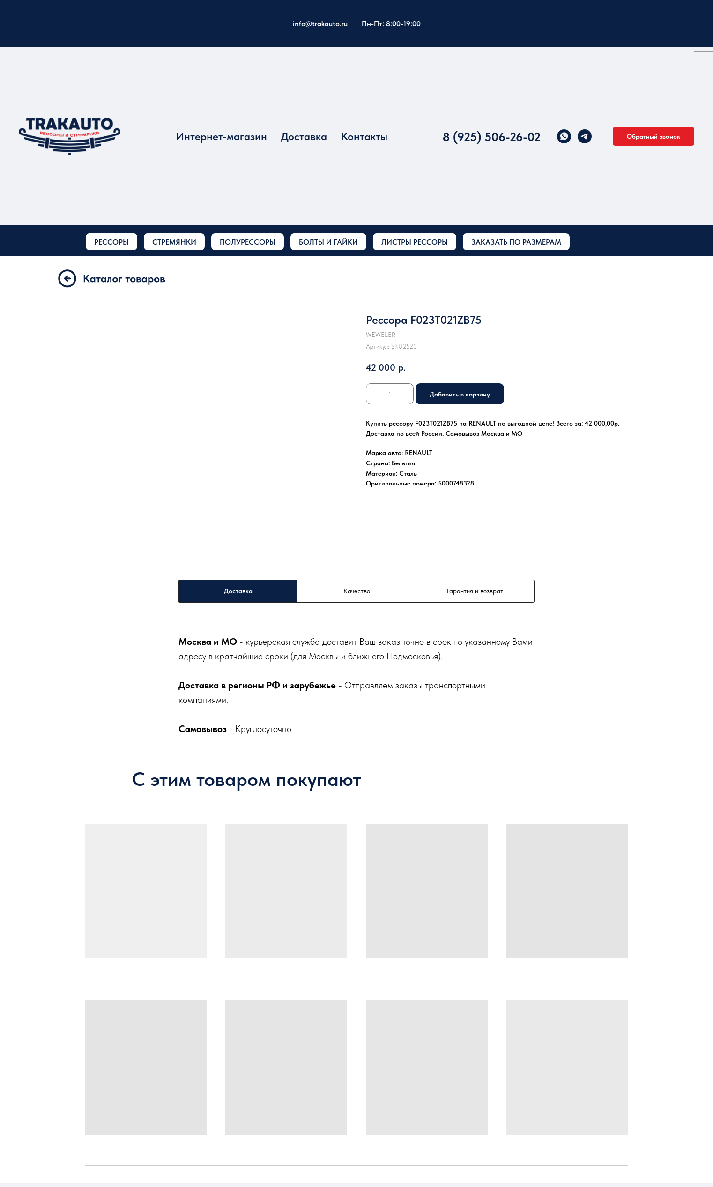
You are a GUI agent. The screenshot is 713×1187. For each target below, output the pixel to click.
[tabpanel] (356, 685)
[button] (653, 136)
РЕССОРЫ (111, 242)
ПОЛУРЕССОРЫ (247, 242)
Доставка (304, 136)
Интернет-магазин (221, 136)
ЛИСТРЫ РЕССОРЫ (414, 242)
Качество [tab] (356, 591)
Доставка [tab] (238, 591)
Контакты (364, 136)
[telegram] (585, 136)
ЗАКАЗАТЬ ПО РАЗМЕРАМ (516, 242)
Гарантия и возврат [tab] (475, 591)
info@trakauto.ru (320, 23)
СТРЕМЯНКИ (174, 242)
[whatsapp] (564, 136)
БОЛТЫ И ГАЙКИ (328, 242)
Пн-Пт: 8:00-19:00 (391, 23)
